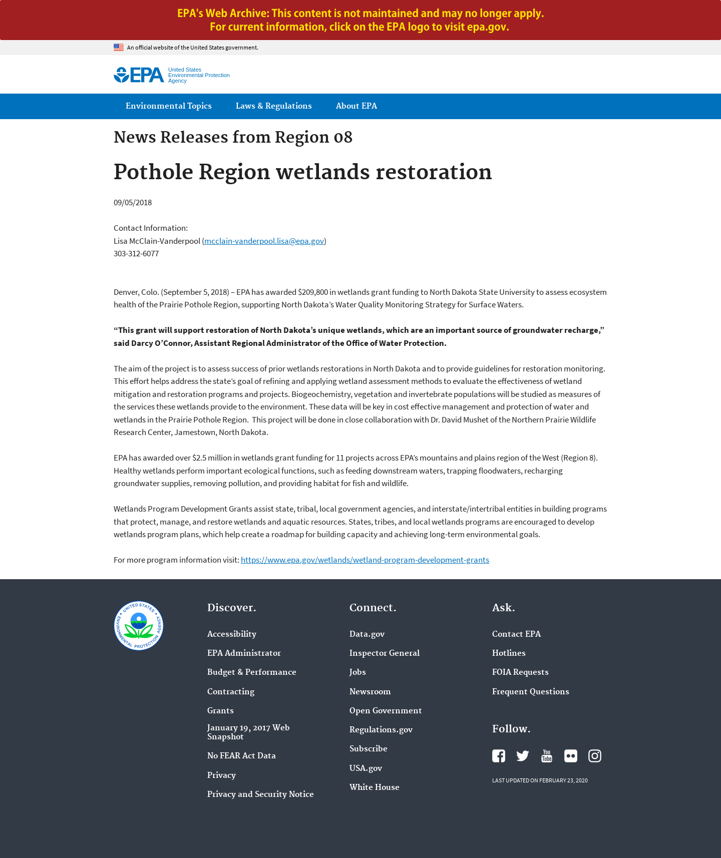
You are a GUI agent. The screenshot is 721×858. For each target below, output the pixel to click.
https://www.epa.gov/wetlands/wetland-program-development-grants (365, 559)
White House (374, 787)
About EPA (356, 106)
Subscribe (368, 749)
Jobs (357, 672)
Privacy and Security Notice (260, 794)
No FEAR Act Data (241, 756)
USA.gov (365, 768)
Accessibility (231, 634)
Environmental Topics (169, 106)
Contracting (230, 692)
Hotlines (509, 653)
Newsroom (370, 692)
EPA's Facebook (498, 755)
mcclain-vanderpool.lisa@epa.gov (264, 240)
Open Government (385, 711)
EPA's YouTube (546, 755)
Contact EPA (516, 634)
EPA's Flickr (570, 755)
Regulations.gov (381, 730)
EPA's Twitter (522, 755)
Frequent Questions (530, 692)
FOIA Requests (520, 672)
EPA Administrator (244, 653)
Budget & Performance (251, 672)
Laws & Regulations (274, 106)
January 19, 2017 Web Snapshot (248, 733)
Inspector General (384, 653)
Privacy (221, 775)
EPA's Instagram (594, 755)
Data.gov (367, 634)
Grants (220, 711)
